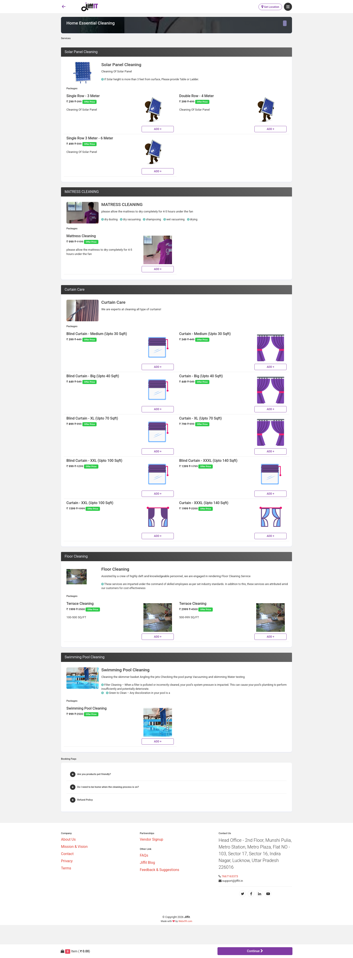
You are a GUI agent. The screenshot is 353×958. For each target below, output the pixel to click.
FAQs (144, 855)
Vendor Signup (151, 839)
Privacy (67, 861)
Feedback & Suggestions (159, 870)
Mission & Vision (74, 846)
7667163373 (230, 876)
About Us (68, 839)
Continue (255, 951)
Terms (66, 868)
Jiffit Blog (147, 862)
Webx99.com (185, 921)
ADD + (157, 129)
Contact (67, 854)
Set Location (270, 7)
